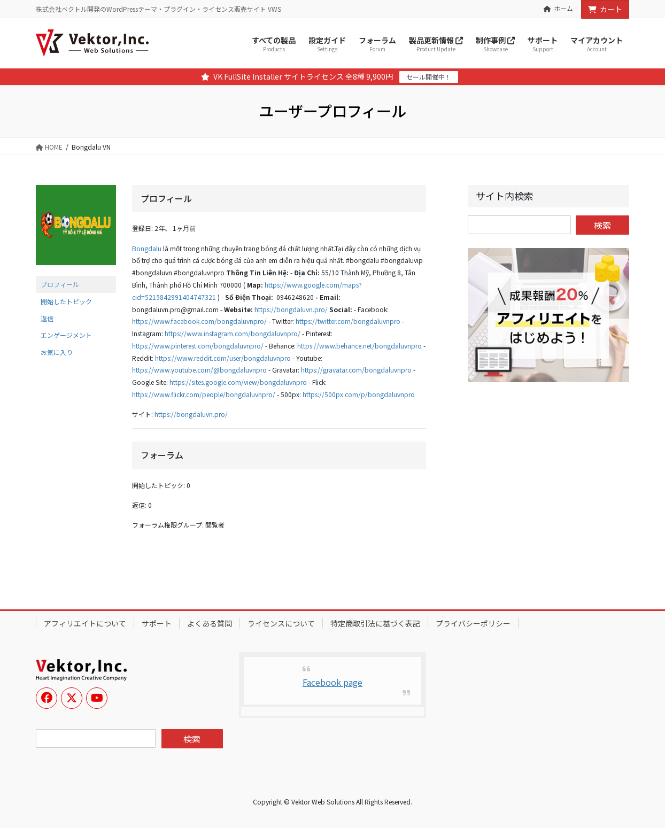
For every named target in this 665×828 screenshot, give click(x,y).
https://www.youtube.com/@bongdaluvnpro (199, 369)
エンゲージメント (66, 334)
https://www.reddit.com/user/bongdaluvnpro (223, 357)
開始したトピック (66, 301)
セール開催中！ (428, 76)
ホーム (558, 8)
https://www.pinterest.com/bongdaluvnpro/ (198, 345)
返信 (47, 318)
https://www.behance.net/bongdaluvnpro (359, 345)
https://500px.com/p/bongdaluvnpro (359, 394)
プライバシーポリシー (473, 623)
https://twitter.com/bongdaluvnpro (348, 321)
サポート (157, 623)
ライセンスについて (281, 623)
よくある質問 (209, 623)
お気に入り (57, 352)
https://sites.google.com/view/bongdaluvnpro (238, 381)
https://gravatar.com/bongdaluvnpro (356, 369)
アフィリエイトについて (85, 623)
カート (605, 9)
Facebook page (332, 682)
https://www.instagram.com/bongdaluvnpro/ (232, 333)
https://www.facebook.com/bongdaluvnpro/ (199, 321)
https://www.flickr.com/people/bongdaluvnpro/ (203, 394)
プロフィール (60, 284)
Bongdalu (146, 248)
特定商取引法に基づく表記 (375, 623)
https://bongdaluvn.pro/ (291, 309)
